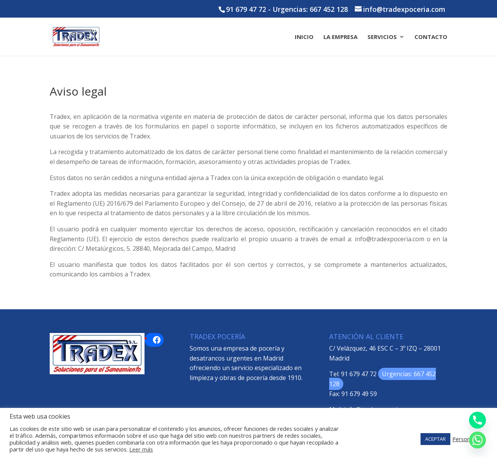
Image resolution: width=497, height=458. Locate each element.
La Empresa (340, 37)
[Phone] (477, 420)
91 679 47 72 (246, 9)
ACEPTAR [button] (435, 438)
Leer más (141, 449)
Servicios (382, 37)
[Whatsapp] (477, 440)
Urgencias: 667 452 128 (310, 9)
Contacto (430, 37)
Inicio (304, 37)
